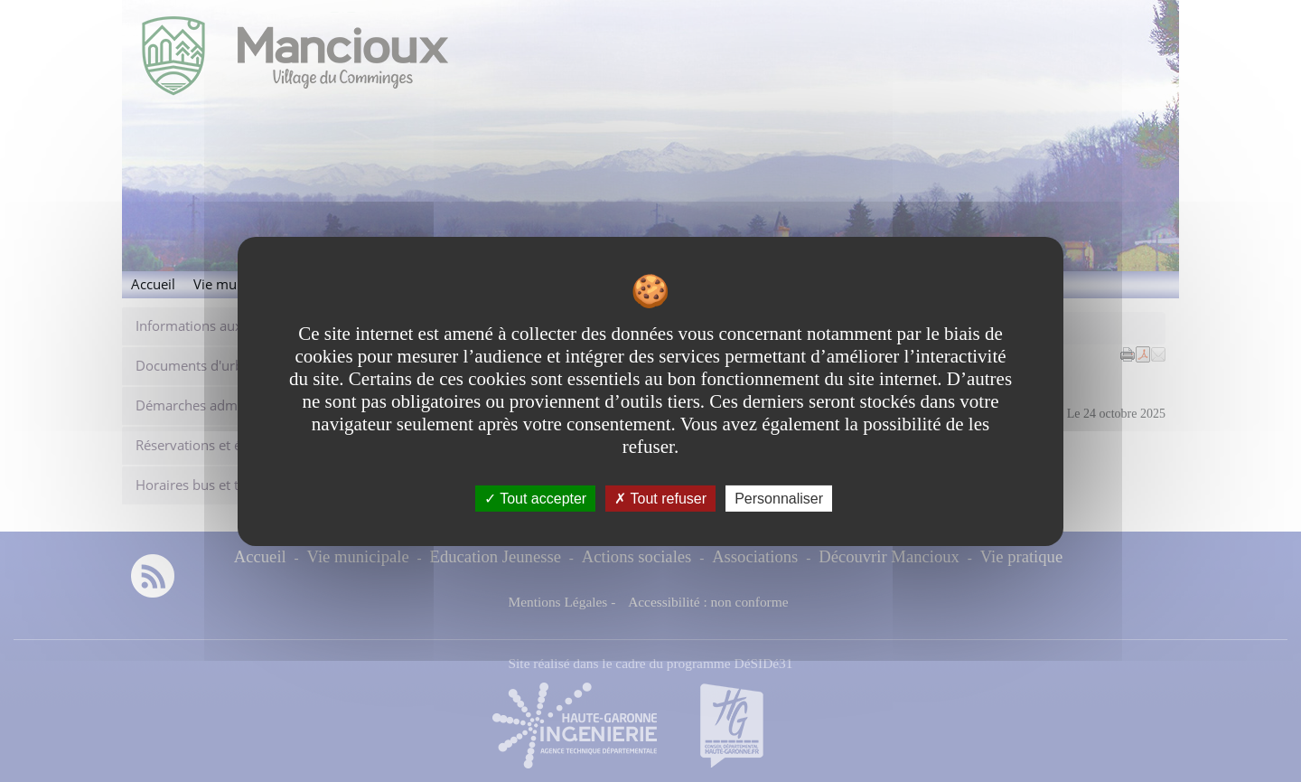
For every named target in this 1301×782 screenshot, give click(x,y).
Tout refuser (660, 497)
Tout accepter (535, 497)
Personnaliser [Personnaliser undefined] (779, 497)
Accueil (153, 284)
